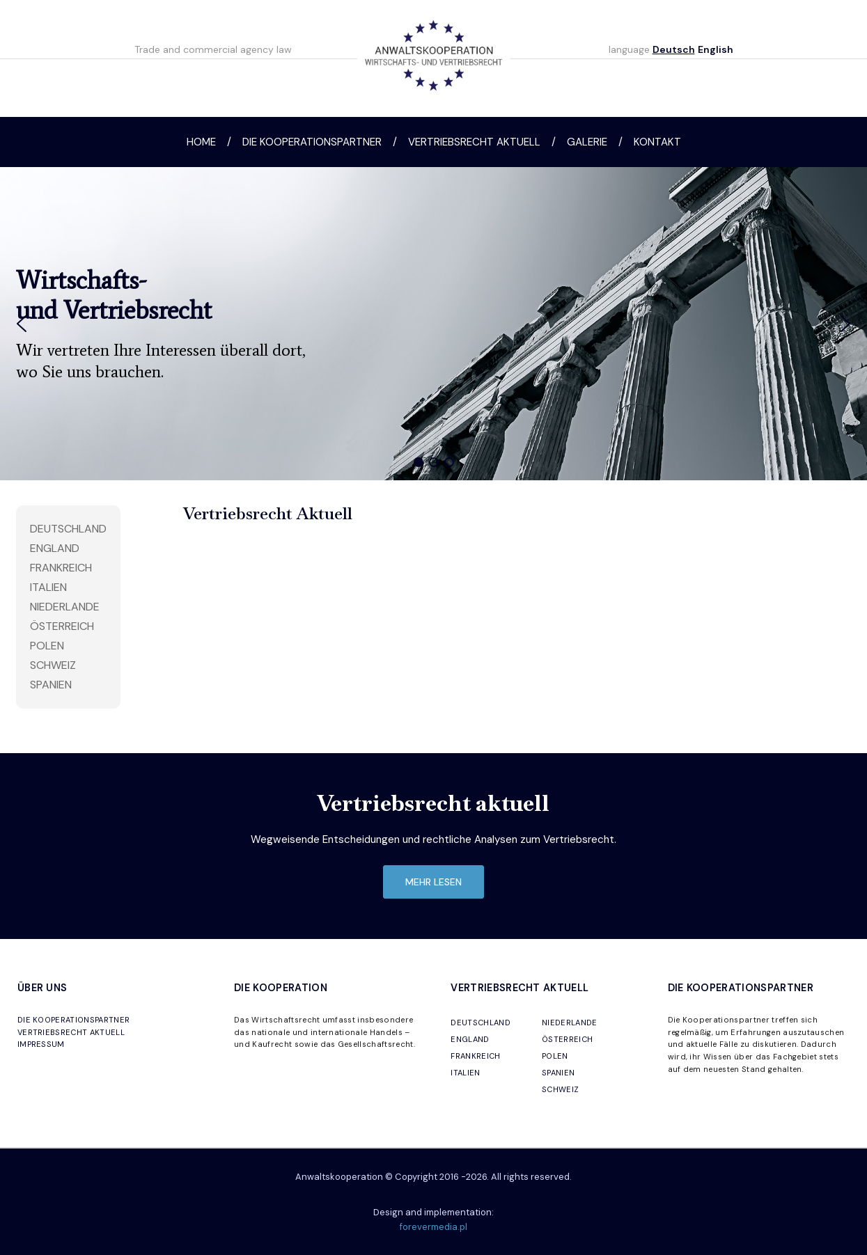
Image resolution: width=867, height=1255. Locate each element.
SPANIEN (558, 1073)
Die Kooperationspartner (312, 142)
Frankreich (61, 567)
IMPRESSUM (41, 1044)
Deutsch (674, 49)
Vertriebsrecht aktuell (474, 142)
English (715, 49)
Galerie (587, 142)
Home (201, 142)
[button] (21, 324)
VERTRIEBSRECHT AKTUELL (71, 1032)
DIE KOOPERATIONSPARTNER (73, 1020)
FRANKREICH (475, 1056)
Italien (48, 587)
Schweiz (53, 665)
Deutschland (68, 528)
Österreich (62, 626)
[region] (433, 323)
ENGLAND (470, 1039)
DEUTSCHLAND (480, 1022)
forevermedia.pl (433, 1227)
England (54, 548)
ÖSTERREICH (567, 1039)
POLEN (555, 1056)
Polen (47, 645)
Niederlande (65, 606)
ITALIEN (465, 1073)
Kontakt (657, 142)
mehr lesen (433, 882)
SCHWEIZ (560, 1089)
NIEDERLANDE (569, 1022)
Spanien (51, 684)
